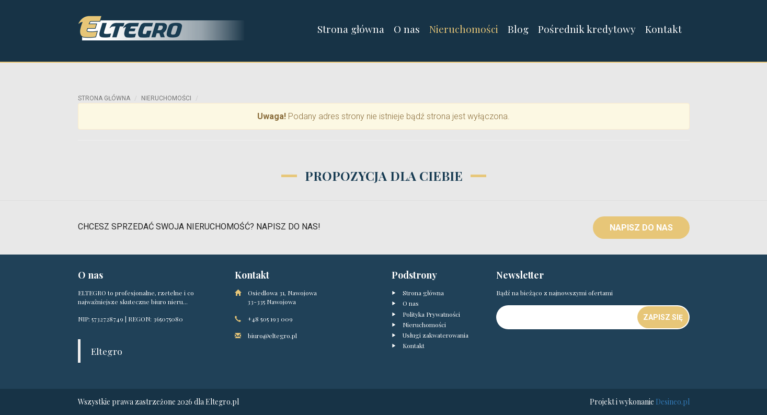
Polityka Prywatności (426, 314)
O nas (407, 29)
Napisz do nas (641, 228)
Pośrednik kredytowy (587, 29)
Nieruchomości (463, 29)
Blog (518, 29)
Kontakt (663, 29)
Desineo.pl (673, 402)
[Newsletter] (567, 317)
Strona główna (350, 29)
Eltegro (106, 351)
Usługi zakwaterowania (430, 335)
